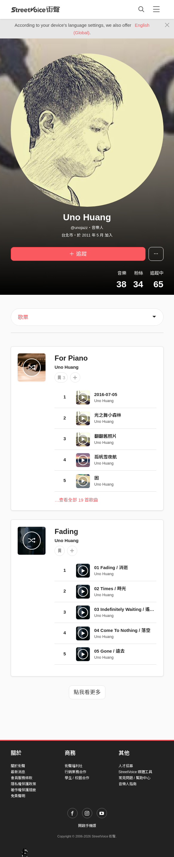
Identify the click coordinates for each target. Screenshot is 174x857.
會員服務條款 (21, 778)
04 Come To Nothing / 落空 (122, 630)
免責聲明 (18, 796)
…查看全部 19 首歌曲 (76, 499)
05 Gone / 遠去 (109, 651)
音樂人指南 (128, 784)
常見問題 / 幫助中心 (134, 778)
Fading (66, 531)
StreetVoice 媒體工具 (135, 772)
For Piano (71, 358)
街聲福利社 (74, 766)
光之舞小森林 (107, 415)
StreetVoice (35, 9)
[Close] (167, 25)
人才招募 (126, 766)
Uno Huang (66, 367)
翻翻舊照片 (105, 436)
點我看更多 (87, 692)
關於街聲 (18, 766)
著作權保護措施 (23, 790)
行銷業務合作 (75, 772)
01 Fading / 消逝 (111, 567)
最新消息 (18, 772)
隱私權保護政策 (23, 784)
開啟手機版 (87, 826)
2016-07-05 (105, 394)
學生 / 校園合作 (77, 778)
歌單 (23, 317)
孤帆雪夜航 (105, 456)
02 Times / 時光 (110, 588)
